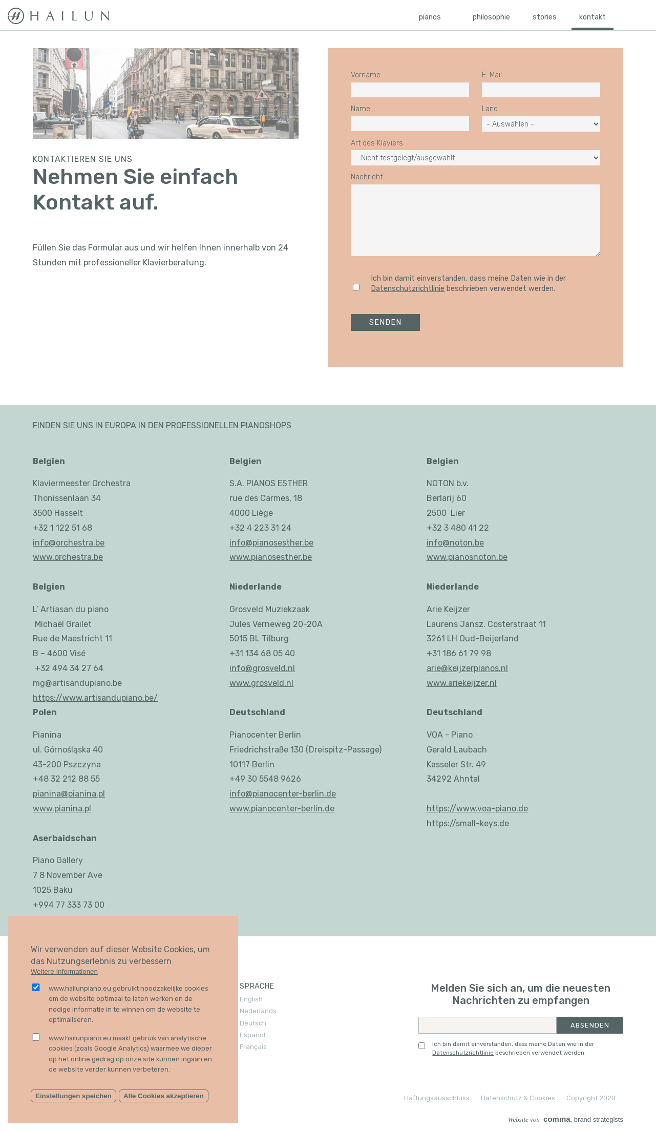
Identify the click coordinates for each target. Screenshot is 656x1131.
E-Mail (492, 75)
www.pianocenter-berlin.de (281, 808)
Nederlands (258, 1011)
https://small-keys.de (468, 823)
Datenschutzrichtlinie (408, 288)
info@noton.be (455, 543)
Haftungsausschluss (437, 1098)
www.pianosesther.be (270, 557)
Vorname (365, 75)
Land (490, 109)
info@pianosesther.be (271, 543)
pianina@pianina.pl (69, 794)
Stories (545, 17)
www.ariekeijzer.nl (462, 683)
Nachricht (367, 177)
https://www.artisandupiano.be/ (95, 698)
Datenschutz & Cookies (519, 1098)
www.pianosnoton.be (467, 557)
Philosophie (491, 17)
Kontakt (592, 17)
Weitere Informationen (64, 971)
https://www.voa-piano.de (477, 808)
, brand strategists (565, 1119)
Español (252, 1035)
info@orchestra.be (68, 543)
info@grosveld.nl (262, 668)
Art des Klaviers (377, 143)
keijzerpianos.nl (478, 668)
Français (253, 1047)
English (251, 999)
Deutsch (253, 1023)
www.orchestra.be (68, 557)
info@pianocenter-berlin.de (282, 794)
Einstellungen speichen (73, 1096)
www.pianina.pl (62, 808)
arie (434, 668)
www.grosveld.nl (261, 683)
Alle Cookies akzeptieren (163, 1096)
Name (360, 109)
